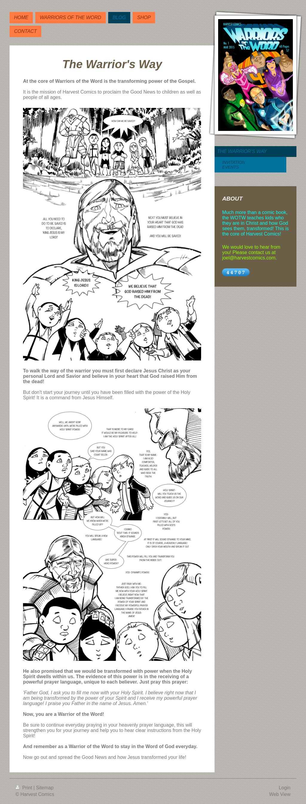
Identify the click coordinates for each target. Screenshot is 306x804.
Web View (279, 794)
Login (284, 787)
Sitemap (44, 787)
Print (24, 787)
